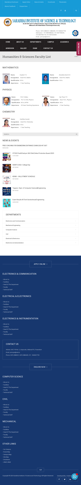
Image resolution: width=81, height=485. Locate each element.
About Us (20, 42)
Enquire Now (23, 6)
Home (8, 42)
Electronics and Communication (15, 221)
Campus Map (7, 454)
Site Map (6, 457)
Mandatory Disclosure (11, 2)
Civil (7, 234)
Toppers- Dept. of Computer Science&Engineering (29, 188)
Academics (64, 42)
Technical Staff (7, 289)
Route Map (6, 452)
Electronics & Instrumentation (15, 243)
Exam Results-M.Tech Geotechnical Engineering (28, 199)
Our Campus (7, 449)
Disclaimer (6, 459)
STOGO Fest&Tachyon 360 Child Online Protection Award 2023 (33, 153)
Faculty (5, 287)
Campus (50, 42)
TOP (40, 470)
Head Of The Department (10, 284)
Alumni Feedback (10, 6)
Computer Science (11, 230)
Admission (10, 48)
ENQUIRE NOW (40, 367)
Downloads (51, 2)
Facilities (6, 282)
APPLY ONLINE (40, 264)
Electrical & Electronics (13, 238)
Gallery (23, 48)
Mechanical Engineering (13, 225)
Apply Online (26, 2)
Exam (35, 48)
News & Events (39, 2)
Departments (35, 42)
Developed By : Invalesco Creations (67, 476)
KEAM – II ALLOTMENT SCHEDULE (24, 176)
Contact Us (48, 48)
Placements (62, 2)
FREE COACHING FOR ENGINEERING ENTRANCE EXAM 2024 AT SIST (25, 145)
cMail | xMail (7, 462)
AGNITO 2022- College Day (21, 165)
